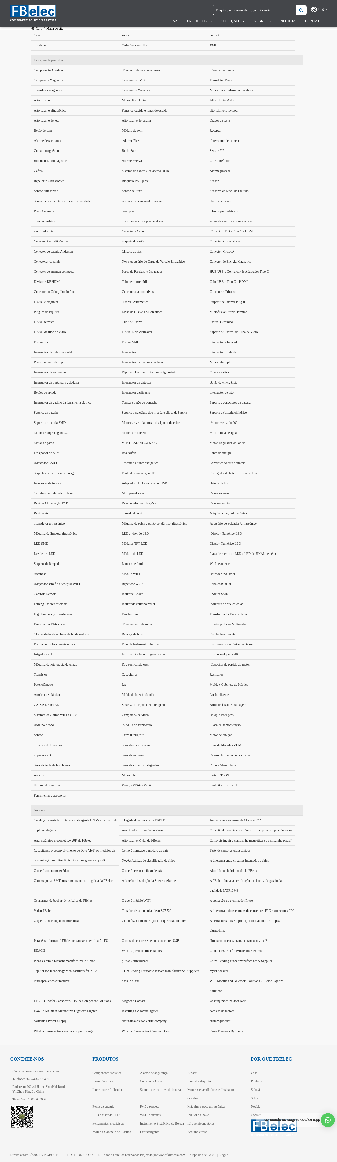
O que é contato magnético (51, 870)
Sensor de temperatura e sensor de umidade (62, 201)
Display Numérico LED (226, 533)
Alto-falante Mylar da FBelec (141, 840)
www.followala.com (172, 1155)
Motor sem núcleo (134, 433)
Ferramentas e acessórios (50, 795)
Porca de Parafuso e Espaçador (142, 271)
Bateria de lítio (219, 483)
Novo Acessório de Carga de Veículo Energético (153, 261)
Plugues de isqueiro (47, 312)
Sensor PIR (217, 151)
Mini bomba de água (223, 433)
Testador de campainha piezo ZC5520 (146, 910)
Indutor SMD (219, 594)
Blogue (223, 1155)
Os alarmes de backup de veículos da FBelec (63, 900)
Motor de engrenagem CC (51, 433)
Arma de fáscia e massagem (228, 705)
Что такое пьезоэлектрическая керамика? (238, 940)
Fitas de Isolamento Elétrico (140, 644)
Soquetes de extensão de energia (55, 473)
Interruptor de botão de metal (53, 352)
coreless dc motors (222, 1011)
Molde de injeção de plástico (140, 694)
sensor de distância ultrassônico (142, 201)
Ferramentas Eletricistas (50, 624)
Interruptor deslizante (136, 392)
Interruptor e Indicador (225, 342)
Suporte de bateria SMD (50, 423)
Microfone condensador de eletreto (233, 90)
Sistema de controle (47, 785)
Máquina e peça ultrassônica (228, 513)
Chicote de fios (132, 251)
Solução (230, 21)
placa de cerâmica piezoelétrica (142, 221)
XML (213, 45)
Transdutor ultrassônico (49, 523)
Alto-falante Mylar (222, 100)
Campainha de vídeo (135, 715)
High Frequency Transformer (53, 614)
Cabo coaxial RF (221, 584)
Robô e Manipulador (223, 765)
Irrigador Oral (43, 654)
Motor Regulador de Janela (227, 443)
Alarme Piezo (132, 140)
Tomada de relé (132, 513)
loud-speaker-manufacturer (51, 981)
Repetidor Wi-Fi (132, 584)
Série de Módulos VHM (225, 745)
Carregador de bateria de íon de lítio (233, 473)
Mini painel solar (133, 493)
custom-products (220, 1021)
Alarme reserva (132, 161)
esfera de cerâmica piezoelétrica (231, 221)
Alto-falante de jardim (136, 120)
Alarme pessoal (220, 171)
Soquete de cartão (133, 241)
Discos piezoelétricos (224, 211)
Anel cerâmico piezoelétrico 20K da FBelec (62, 840)
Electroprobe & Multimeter (228, 624)
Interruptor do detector (136, 382)
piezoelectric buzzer (135, 961)
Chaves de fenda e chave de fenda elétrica (61, 634)
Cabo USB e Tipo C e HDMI (229, 281)
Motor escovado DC (224, 423)
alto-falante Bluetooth (224, 110)
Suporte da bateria (46, 412)
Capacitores (129, 674)
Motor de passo (44, 443)
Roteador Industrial (222, 574)
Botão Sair (129, 151)
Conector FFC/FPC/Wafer (51, 241)
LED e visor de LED (135, 533)
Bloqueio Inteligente (135, 181)
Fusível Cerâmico (221, 322)
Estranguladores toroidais (50, 604)
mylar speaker (219, 971)
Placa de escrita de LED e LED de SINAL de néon (243, 553)
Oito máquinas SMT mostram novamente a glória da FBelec (73, 881)
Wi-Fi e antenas (220, 564)
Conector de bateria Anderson (53, 251)
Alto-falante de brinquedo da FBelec (233, 870)
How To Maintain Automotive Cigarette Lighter (65, 1011)
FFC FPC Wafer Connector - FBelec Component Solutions (72, 1001)
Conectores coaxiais (47, 261)
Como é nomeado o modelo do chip (145, 850)
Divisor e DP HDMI (47, 281)
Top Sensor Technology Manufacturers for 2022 (65, 971)
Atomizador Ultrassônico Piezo (142, 830)
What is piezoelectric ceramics (142, 951)
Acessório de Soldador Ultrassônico (233, 523)
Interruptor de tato (222, 392)
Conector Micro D (222, 251)
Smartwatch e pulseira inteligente (143, 705)
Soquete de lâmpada (47, 564)
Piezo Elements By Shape (226, 1031)
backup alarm (130, 981)
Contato (313, 21)
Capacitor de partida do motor (230, 664)
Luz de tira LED (44, 553)
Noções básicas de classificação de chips (148, 860)
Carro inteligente (133, 735)
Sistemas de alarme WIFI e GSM (55, 715)
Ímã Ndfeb (129, 453)
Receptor (216, 130)
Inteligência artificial (223, 785)
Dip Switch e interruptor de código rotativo (150, 372)
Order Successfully (134, 45)
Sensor (214, 181)
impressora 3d (43, 755)
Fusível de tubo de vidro (50, 332)
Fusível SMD (130, 342)
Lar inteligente (219, 694)
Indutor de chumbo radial (138, 604)
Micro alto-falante (133, 100)
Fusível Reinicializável (137, 332)
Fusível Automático (135, 302)
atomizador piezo (45, 231)
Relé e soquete (219, 493)
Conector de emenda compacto (54, 271)
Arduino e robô (44, 725)
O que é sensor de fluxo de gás (142, 870)
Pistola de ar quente (222, 634)
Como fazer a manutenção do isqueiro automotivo (154, 921)
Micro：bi (129, 775)
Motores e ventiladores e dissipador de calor (150, 423)
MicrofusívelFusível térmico (228, 312)
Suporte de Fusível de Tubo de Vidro (234, 332)
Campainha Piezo (222, 70)
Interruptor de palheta (225, 140)
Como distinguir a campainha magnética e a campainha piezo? (251, 840)
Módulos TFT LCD (134, 543)
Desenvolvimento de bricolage (230, 755)
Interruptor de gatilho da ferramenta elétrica (62, 402)
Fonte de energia (220, 453)
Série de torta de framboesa (52, 765)
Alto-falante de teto (46, 120)
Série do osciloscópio (136, 745)
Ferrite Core (130, 614)
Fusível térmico (44, 322)
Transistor (40, 674)
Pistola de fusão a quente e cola (54, 644)
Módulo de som (132, 130)
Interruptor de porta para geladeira (56, 382)
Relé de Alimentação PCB (51, 503)
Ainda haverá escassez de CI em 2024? (235, 820)
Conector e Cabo (133, 231)
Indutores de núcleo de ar (226, 604)
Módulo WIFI (131, 574)
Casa (173, 21)
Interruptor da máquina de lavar (142, 362)
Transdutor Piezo (221, 80)
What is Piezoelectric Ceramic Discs (145, 1031)
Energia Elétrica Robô (136, 785)
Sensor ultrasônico (46, 191)
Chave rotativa (219, 372)
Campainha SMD (133, 80)
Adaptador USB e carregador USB (144, 483)
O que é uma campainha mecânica (56, 921)
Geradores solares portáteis (227, 463)
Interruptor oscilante (223, 352)
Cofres (38, 171)
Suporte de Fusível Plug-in (228, 302)
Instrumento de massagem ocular (143, 654)
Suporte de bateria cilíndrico (228, 412)
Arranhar (40, 775)
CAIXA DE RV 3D (46, 705)
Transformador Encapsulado (228, 614)
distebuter (40, 45)
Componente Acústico (48, 70)
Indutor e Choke (132, 594)
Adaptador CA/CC (46, 463)
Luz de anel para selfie (224, 654)
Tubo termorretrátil (134, 281)
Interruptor (129, 352)
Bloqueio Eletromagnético (51, 161)
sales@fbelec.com (47, 1071)
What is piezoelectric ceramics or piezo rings (63, 1031)
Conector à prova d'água (226, 241)
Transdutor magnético (48, 90)
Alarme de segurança (48, 140)
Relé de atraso (43, 513)
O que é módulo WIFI (136, 900)
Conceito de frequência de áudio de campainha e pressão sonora (251, 830)
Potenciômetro (43, 684)
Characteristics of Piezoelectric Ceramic (236, 951)
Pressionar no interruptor (50, 362)
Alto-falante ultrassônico (50, 110)
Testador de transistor (48, 745)
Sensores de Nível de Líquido (229, 191)
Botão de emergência (223, 382)
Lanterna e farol (132, 564)
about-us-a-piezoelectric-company (144, 1021)
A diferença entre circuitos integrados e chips (239, 860)
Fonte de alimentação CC (138, 473)
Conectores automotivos (138, 292)
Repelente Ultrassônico (49, 181)
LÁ (124, 684)
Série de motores (133, 755)
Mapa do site (198, 1155)
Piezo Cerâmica (44, 211)
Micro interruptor (221, 362)
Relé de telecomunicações (139, 503)
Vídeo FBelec (43, 910)
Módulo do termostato (137, 725)
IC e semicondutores (135, 664)
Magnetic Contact (133, 1001)
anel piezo (129, 211)
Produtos (197, 21)
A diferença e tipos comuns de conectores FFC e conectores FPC (252, 910)
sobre (125, 35)
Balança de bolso (133, 634)
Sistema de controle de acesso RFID (145, 171)
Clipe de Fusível (132, 322)
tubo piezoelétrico (46, 221)
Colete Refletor (220, 161)
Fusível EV (41, 342)
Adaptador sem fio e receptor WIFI (57, 584)
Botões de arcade (45, 392)
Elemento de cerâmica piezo (141, 70)
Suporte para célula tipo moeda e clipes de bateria (154, 412)
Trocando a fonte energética (140, 463)
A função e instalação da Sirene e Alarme (149, 881)
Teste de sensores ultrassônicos (230, 850)
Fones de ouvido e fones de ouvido (144, 110)
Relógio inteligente (222, 715)
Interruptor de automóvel (50, 372)
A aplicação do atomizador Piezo (231, 900)
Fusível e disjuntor (46, 302)
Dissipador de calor (46, 453)
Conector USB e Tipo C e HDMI (232, 231)
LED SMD (41, 543)
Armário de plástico (47, 694)
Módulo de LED (132, 553)
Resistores (216, 674)
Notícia (288, 21)
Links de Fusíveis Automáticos (142, 312)
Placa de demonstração (226, 725)
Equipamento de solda (137, 624)
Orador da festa (220, 120)
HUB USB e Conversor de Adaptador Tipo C (239, 271)
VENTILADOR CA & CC (139, 443)
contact (214, 35)
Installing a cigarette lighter (140, 1011)
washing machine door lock (228, 1001)
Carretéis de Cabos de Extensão (54, 493)
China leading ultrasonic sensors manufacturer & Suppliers (160, 971)
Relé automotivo (220, 503)
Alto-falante (42, 100)
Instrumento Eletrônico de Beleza (232, 644)
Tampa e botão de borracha (139, 402)
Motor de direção (221, 735)
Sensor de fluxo (132, 191)
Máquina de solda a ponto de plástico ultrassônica (154, 523)
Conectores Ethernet (223, 292)
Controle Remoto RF (47, 594)
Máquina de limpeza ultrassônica (55, 533)
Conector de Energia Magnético (230, 261)
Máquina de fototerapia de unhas (55, 664)
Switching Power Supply (50, 1021)
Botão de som (43, 130)
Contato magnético (46, 151)
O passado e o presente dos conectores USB (150, 940)
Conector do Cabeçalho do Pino (55, 292)
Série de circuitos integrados (140, 765)
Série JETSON (219, 775)
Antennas (40, 574)
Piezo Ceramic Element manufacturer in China (64, 961)
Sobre (260, 21)
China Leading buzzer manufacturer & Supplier (241, 961)
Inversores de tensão (47, 483)
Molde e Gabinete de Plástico (229, 684)
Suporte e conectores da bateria (230, 402)
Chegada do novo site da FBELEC (144, 820)
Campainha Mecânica (136, 90)
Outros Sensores (220, 201)
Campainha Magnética (48, 80)
